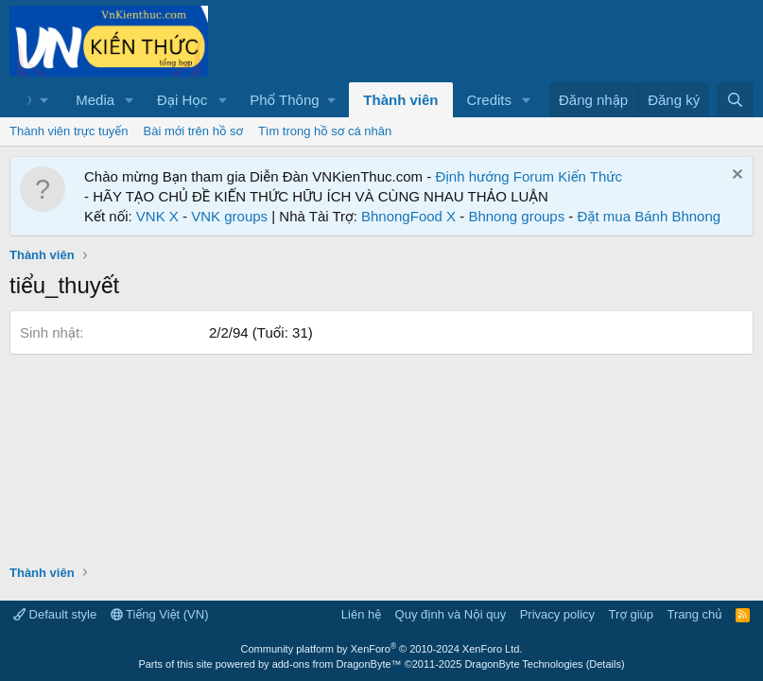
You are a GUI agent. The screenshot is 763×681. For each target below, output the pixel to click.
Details (605, 664)
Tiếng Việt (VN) (160, 614)
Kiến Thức (590, 176)
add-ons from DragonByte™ (337, 664)
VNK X (157, 216)
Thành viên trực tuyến (69, 131)
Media (95, 100)
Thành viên (400, 100)
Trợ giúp (631, 614)
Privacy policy (557, 614)
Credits (489, 100)
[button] (129, 99)
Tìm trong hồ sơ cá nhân (324, 131)
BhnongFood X (408, 216)
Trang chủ (695, 614)
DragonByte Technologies (523, 664)
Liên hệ (361, 614)
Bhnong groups (516, 216)
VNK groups (229, 216)
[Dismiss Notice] (735, 176)
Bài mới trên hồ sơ (193, 131)
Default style (54, 614)
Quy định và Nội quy (451, 614)
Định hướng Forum (494, 176)
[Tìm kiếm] (735, 99)
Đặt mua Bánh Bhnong (649, 216)
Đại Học (182, 100)
